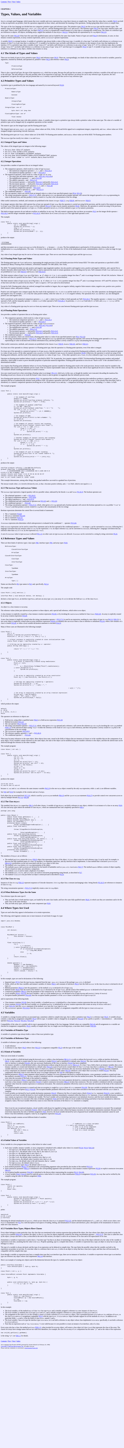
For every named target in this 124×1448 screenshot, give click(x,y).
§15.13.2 (10, 1100)
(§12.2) (54, 1140)
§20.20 (26, 857)
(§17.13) (27, 855)
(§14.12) (21, 548)
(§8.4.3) (61, 855)
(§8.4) (17, 1069)
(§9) (51, 571)
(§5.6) (77, 213)
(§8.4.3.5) (8, 931)
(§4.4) (95, 36)
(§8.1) (31, 865)
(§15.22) (43, 530)
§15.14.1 (24, 1100)
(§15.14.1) (39, 189)
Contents (4, 2)
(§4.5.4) (92, 1103)
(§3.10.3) (80, 520)
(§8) (37, 571)
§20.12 (116, 656)
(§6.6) (36, 773)
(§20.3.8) (98, 651)
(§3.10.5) (101, 950)
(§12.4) (102, 658)
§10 (5, 851)
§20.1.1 (18, 1433)
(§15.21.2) (30, 528)
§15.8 (81, 1230)
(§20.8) (71, 208)
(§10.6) (52, 658)
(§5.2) (85, 47)
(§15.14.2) (39, 191)
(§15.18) (50, 193)
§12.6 (62, 942)
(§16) (55, 1178)
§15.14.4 (49, 184)
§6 (18, 620)
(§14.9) (34, 1189)
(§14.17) (90, 855)
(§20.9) (60, 356)
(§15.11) (21, 775)
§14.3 (18, 1072)
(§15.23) (54, 530)
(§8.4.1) (21, 1067)
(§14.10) (22, 544)
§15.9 (11, 851)
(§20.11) (85, 356)
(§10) (65, 571)
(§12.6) (70, 1142)
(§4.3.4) (16, 36)
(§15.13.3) (54, 191)
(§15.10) (60, 773)
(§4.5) (115, 21)
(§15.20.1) (42, 180)
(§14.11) (20, 546)
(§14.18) (28, 1074)
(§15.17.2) (33, 188)
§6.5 (30, 620)
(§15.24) (28, 199)
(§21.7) (80, 935)
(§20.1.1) (38, 1424)
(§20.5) (88, 208)
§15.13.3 (17, 1100)
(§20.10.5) (41, 283)
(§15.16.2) (4, 221)
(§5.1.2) (48, 213)
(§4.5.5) (37, 1127)
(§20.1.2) (8, 780)
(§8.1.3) (111, 1146)
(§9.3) (77, 1063)
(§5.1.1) (39, 562)
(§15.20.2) (31, 524)
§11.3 (27, 1168)
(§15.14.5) (36, 195)
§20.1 (82, 866)
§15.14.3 (42, 184)
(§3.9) (62, 87)
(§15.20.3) (37, 786)
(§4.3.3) (103, 32)
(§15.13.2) (54, 189)
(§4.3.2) (65, 32)
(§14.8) (19, 542)
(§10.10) (93, 1105)
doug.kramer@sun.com (31, 1445)
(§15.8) (54, 651)
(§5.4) (115, 562)
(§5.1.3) (54, 385)
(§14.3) (58, 660)
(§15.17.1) (32, 203)
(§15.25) (80, 1098)
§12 (19, 1311)
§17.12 (20, 857)
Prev (9, 2)
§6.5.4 (46, 620)
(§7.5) (17, 1061)
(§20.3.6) (19, 1323)
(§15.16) (39, 186)
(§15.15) (12, 1085)
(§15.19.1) (48, 178)
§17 (80, 940)
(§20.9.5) (23, 283)
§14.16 (32, 1168)
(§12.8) (27, 1142)
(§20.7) (62, 208)
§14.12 (23, 1072)
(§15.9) (18, 1083)
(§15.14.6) (32, 526)
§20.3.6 (90, 1230)
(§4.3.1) (40, 30)
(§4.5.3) (47, 848)
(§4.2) (83, 26)
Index (18, 2)
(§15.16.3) (36, 221)
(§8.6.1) (23, 1070)
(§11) (94, 219)
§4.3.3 (111, 656)
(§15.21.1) (40, 197)
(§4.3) (96, 28)
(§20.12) (21, 950)
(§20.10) (72, 356)
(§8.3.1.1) (67, 1138)
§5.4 (74, 201)
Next (13, 2)
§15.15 (79, 201)
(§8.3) (54, 1063)
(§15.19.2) (26, 784)
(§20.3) (34, 927)
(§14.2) (89, 1172)
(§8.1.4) (40, 1345)
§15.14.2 (30, 1100)
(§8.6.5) (66, 1161)
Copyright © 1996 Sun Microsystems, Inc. (12, 1444)
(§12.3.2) (68, 1309)
